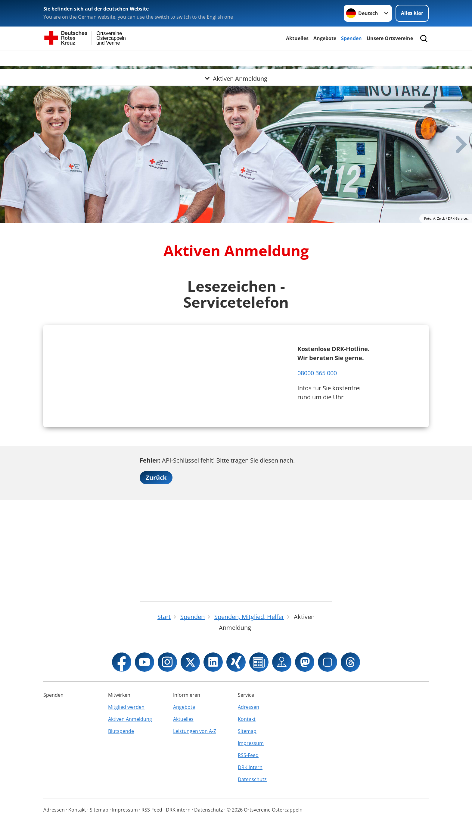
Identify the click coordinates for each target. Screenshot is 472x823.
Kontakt (247, 719)
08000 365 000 (317, 414)
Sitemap (247, 731)
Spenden (351, 38)
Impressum (251, 743)
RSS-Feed (248, 755)
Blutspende (121, 731)
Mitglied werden (126, 707)
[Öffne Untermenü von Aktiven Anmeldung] (236, 58)
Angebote (324, 38)
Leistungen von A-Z (194, 731)
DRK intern (250, 767)
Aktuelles (297, 38)
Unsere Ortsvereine (390, 38)
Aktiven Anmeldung (130, 719)
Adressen (248, 707)
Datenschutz (252, 779)
